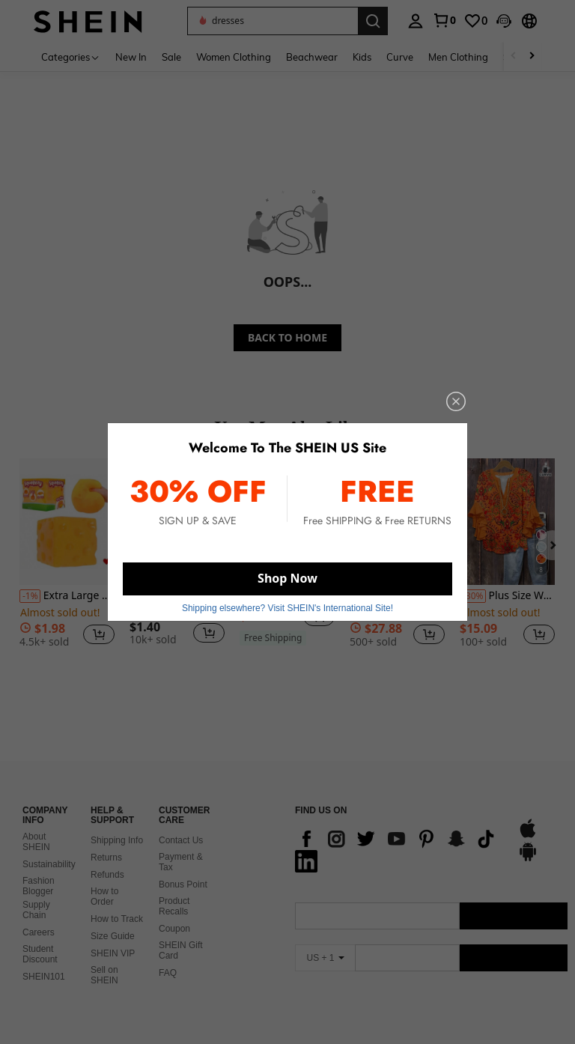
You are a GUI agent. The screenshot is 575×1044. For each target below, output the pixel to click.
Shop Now (287, 578)
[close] (456, 401)
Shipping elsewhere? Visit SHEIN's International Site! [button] (287, 608)
